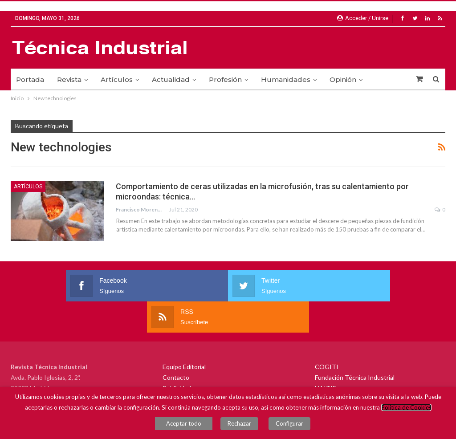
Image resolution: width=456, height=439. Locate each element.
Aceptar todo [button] (192, 425)
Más (382, 79)
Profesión (225, 79)
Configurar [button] (285, 425)
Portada (30, 79)
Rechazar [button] (244, 425)
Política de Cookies (406, 411)
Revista (69, 79)
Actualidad (171, 79)
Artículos (117, 79)
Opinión (343, 79)
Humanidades (285, 79)
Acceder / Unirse (362, 18)
